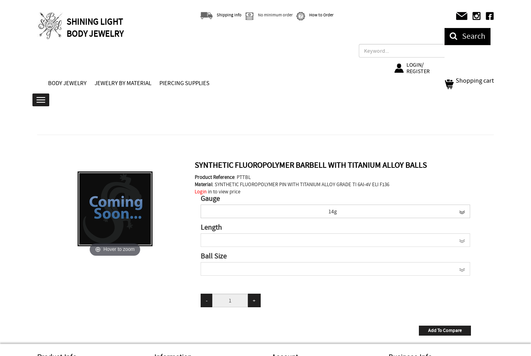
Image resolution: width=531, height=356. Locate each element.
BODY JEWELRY (67, 83)
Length (211, 227)
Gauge (210, 199)
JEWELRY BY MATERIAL (123, 83)
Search (467, 36)
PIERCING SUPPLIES (184, 83)
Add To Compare (445, 330)
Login (201, 191)
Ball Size (214, 256)
